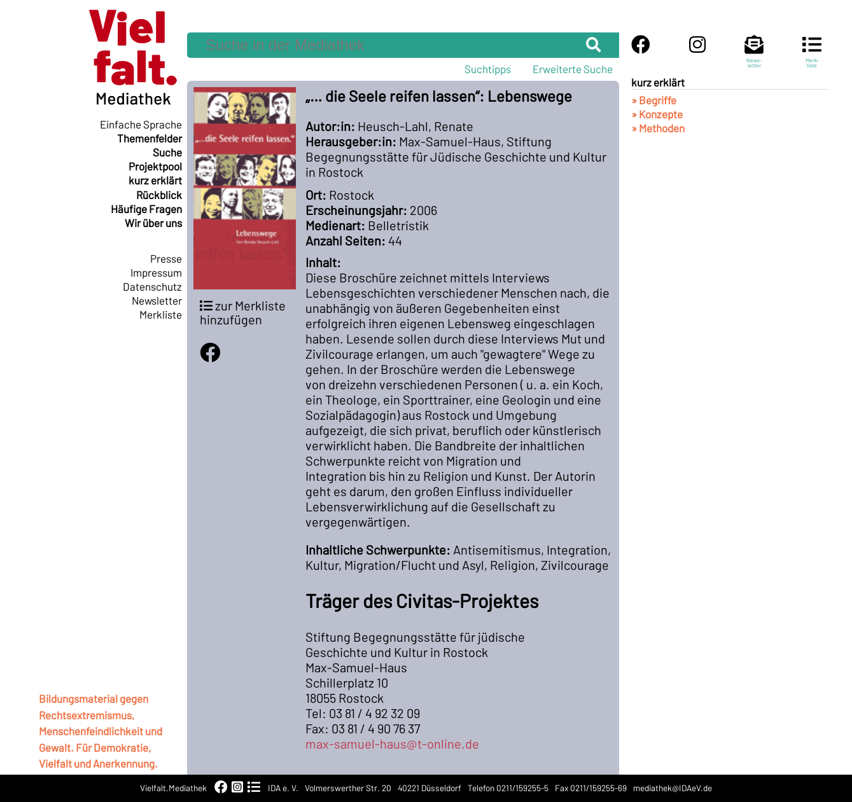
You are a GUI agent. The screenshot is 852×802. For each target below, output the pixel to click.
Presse (166, 258)
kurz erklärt (155, 180)
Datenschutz (152, 286)
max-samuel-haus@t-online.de (392, 743)
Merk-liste (811, 57)
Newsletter (157, 300)
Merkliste (160, 314)
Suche (167, 152)
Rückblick (159, 194)
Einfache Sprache (141, 124)
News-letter (754, 57)
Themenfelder (149, 138)
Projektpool (155, 166)
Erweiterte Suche (573, 68)
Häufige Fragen (146, 208)
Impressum (156, 272)
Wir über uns (153, 222)
